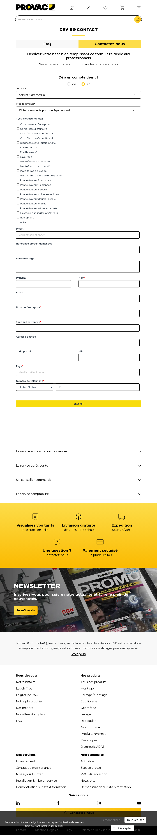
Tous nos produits (93, 682)
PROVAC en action (94, 774)
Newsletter (89, 780)
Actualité (87, 761)
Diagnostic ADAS (92, 746)
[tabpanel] (78, 275)
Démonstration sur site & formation (41, 787)
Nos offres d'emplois (30, 714)
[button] (139, 7)
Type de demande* (25, 103)
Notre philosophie (29, 701)
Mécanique (89, 740)
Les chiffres (24, 688)
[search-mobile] (137, 19)
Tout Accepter (122, 828)
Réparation (88, 721)
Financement (25, 761)
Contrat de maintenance (33, 767)
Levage (86, 714)
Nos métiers (24, 708)
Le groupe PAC (27, 695)
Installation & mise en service (36, 780)
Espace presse (91, 767)
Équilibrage (89, 701)
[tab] (47, 44)
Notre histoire (26, 682)
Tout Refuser (135, 820)
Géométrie (88, 708)
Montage (87, 688)
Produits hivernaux (94, 733)
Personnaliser (110, 820)
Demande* (21, 88)
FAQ (19, 721)
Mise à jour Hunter (29, 774)
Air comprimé (90, 727)
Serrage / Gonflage (94, 695)
